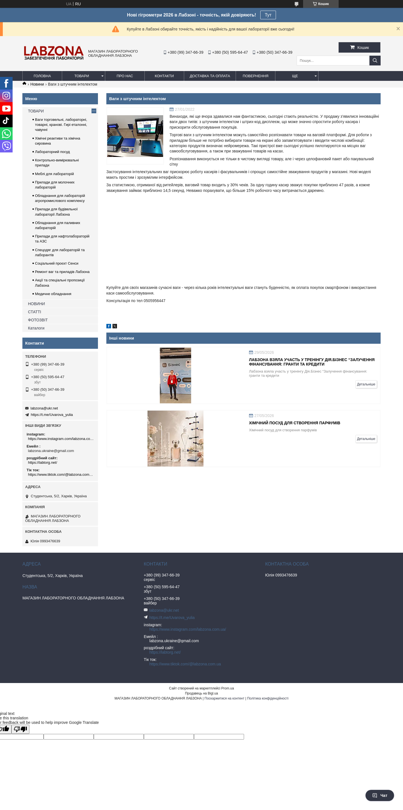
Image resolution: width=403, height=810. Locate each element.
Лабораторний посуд (52, 152)
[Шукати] (375, 60)
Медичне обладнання (53, 294)
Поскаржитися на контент (224, 698)
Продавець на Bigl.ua (201, 693)
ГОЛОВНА (42, 76)
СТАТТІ (34, 312)
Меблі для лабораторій (54, 174)
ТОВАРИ (81, 76)
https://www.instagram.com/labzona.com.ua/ (61, 439)
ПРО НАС (125, 76)
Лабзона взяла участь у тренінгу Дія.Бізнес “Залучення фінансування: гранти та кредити (312, 361)
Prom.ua (227, 688)
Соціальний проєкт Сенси (56, 263)
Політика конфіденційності (268, 698)
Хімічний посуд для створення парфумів (294, 423)
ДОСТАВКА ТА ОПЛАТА (210, 76)
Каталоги (36, 328)
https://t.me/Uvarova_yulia (52, 415)
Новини (37, 84)
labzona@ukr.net (44, 408)
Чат (379, 795)
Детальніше (366, 384)
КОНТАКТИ (164, 76)
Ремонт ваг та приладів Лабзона (62, 272)
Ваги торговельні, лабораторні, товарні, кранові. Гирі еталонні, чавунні (61, 124)
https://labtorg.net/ (42, 462)
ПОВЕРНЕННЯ (255, 76)
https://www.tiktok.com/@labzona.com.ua (61, 474)
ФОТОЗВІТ (38, 320)
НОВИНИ (36, 304)
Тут (268, 15)
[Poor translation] (20, 729)
